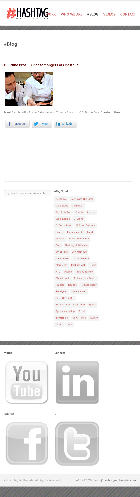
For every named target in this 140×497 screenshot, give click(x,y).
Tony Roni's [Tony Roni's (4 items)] (79, 318)
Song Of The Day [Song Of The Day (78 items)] (65, 298)
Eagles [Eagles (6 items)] (59, 232)
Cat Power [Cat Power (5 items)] (77, 205)
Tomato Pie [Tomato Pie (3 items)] (62, 318)
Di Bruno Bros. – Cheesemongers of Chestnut (41, 65)
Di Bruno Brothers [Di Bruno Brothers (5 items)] (85, 225)
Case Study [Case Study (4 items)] (62, 205)
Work (51, 14)
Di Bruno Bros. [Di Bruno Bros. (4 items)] (64, 225)
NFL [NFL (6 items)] (58, 271)
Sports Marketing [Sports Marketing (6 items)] (65, 311)
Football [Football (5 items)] (60, 238)
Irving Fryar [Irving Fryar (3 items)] (62, 251)
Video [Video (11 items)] (59, 324)
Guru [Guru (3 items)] (58, 245)
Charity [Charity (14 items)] (79, 212)
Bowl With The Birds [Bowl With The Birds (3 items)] (82, 199)
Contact (128, 14)
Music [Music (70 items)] (92, 265)
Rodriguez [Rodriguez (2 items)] (61, 291)
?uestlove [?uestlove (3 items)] (61, 199)
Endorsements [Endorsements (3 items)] (75, 232)
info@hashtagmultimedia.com (115, 480)
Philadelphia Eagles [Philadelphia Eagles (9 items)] (85, 278)
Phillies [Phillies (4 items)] (60, 285)
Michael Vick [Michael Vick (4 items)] (78, 265)
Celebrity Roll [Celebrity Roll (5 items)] (63, 212)
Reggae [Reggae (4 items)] (72, 285)
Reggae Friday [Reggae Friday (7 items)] (89, 285)
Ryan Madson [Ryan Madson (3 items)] (78, 291)
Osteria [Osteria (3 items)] (68, 271)
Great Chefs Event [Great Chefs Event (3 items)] (79, 238)
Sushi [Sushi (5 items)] (82, 311)
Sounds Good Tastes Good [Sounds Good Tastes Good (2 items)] (70, 304)
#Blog (92, 14)
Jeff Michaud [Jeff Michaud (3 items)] (79, 251)
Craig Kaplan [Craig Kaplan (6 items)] (63, 219)
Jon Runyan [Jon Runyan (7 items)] (62, 258)
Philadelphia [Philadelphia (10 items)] (63, 278)
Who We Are (71, 14)
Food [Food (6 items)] (90, 232)
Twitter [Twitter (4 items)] (94, 318)
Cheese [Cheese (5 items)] (91, 212)
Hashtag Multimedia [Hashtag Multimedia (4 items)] (76, 245)
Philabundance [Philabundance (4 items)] (84, 271)
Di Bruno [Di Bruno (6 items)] (79, 219)
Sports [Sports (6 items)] (92, 304)
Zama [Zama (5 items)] (69, 324)
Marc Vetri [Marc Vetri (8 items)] (61, 265)
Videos (109, 14)
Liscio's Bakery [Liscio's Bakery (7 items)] (81, 258)
